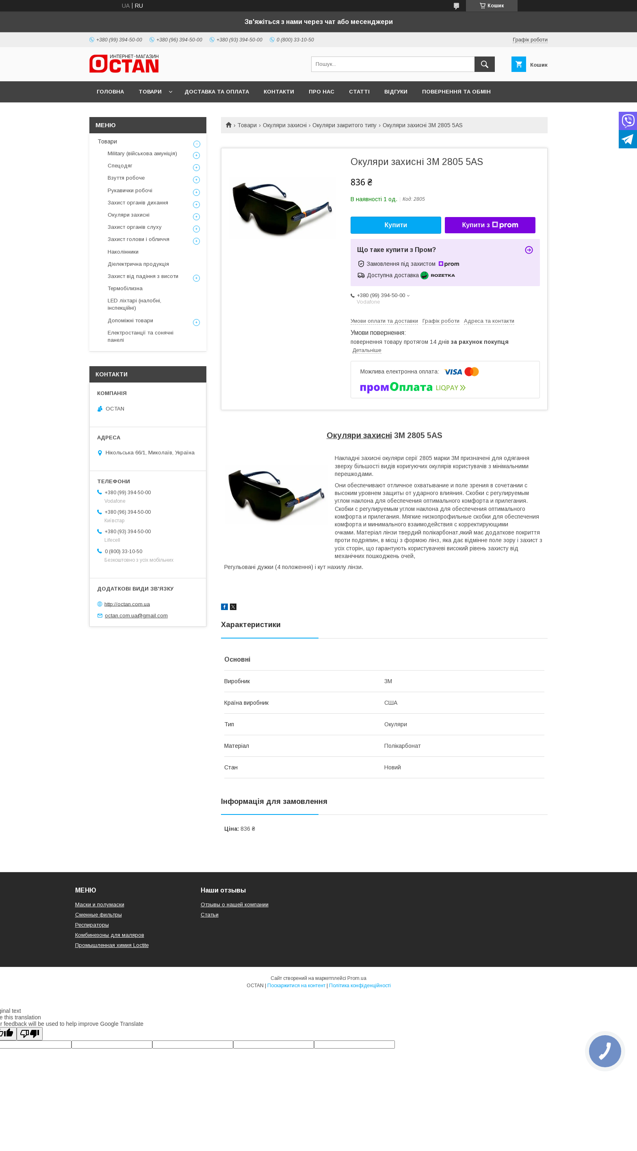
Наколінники (123, 252)
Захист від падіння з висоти (143, 276)
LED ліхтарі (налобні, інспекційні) (134, 304)
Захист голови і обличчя (138, 239)
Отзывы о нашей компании (235, 904)
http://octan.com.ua (127, 604)
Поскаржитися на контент (296, 985)
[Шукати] (484, 64)
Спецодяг (120, 166)
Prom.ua (356, 978)
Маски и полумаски (99, 904)
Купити (396, 225)
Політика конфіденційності (360, 985)
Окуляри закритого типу (344, 125)
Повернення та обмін (456, 92)
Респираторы (92, 925)
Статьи (210, 915)
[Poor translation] (30, 1033)
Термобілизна (125, 288)
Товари (150, 92)
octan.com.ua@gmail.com (136, 615)
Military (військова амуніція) (142, 153)
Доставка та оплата (216, 92)
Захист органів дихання (138, 203)
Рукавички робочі (130, 190)
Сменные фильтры (98, 915)
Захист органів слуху (135, 227)
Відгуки (395, 92)
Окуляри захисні (285, 125)
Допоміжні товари (130, 320)
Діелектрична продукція (138, 264)
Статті (359, 92)
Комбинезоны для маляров (109, 935)
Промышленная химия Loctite (112, 945)
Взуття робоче (126, 178)
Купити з (490, 225)
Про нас (321, 92)
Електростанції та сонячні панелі (140, 336)
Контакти (279, 92)
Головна (110, 92)
